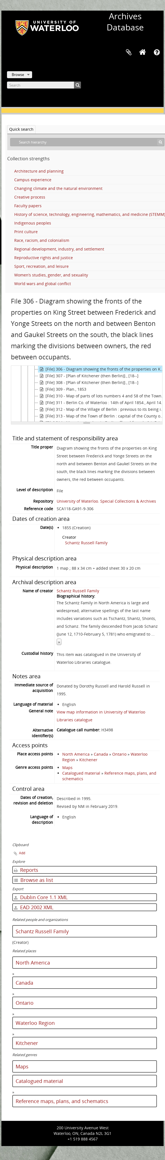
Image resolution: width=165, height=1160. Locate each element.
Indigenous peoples (32, 223)
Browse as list (33, 880)
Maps (67, 767)
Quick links (157, 52)
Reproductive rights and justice (43, 257)
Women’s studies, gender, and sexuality (51, 275)
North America (76, 754)
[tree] (86, 394)
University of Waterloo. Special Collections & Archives (106, 501)
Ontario (119, 754)
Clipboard (129, 52)
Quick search (21, 129)
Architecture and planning (39, 171)
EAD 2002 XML (33, 907)
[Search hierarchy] (87, 142)
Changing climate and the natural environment (58, 188)
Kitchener (88, 759)
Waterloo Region (35, 1023)
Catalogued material (81, 773)
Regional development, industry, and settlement (59, 249)
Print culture (26, 231)
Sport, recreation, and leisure (41, 266)
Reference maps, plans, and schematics (62, 1101)
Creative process (29, 197)
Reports (26, 870)
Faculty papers (28, 205)
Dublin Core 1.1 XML (41, 897)
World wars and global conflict (42, 283)
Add (22, 853)
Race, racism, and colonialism (41, 240)
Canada (101, 754)
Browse (18, 74)
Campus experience (32, 179)
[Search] (44, 85)
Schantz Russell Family (86, 542)
